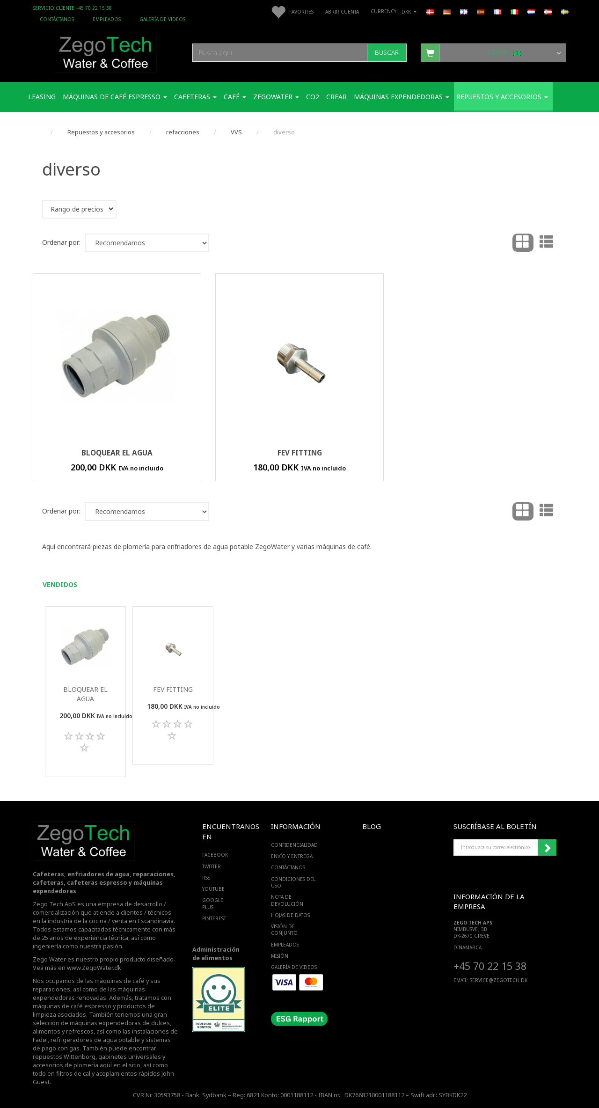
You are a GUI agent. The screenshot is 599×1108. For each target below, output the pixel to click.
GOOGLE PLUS (212, 903)
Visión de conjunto (284, 929)
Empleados (107, 19)
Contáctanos (57, 19)
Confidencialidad (294, 845)
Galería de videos (162, 19)
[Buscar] (387, 53)
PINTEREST (214, 918)
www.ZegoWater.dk (94, 968)
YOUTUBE (213, 889)
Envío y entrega (292, 856)
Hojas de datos (290, 915)
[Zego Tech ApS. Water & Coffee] (106, 51)
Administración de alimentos (216, 954)
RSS (206, 877)
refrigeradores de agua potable (95, 1040)
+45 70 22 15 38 (489, 966)
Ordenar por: (61, 242)
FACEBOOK (215, 854)
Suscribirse (547, 848)
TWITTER (211, 866)
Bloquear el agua (117, 453)
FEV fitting (300, 453)
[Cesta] (493, 52)
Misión (279, 956)
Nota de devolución (287, 900)
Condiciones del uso (293, 882)
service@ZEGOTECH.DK (498, 980)
